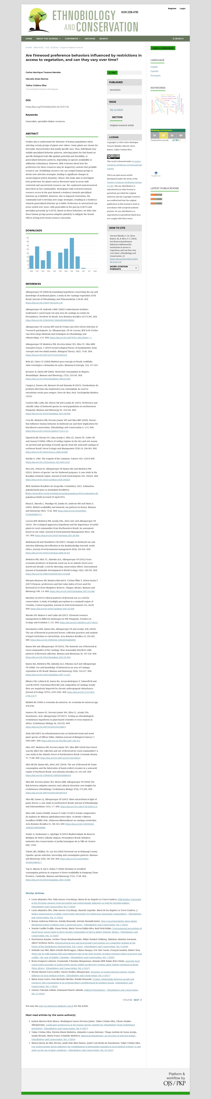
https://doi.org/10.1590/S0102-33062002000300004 (50, 320)
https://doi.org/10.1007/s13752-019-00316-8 (46, 355)
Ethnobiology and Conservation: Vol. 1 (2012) (106, 924)
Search (103, 38)
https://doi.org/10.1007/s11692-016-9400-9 (46, 727)
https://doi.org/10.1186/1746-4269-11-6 (78, 806)
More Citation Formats (119, 267)
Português (155, 75)
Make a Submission (163, 48)
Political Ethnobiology (95, 990)
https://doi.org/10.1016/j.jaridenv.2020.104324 (48, 479)
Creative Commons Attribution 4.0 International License (124, 165)
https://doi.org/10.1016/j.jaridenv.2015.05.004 (52, 608)
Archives (90, 38)
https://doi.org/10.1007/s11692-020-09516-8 (46, 792)
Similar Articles (35, 893)
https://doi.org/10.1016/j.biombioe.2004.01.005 (48, 378)
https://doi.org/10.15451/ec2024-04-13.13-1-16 (47, 107)
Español (154, 71)
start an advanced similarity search (56, 1006)
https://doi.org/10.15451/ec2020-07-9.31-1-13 (47, 431)
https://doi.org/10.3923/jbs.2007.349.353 (61, 740)
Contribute (72, 38)
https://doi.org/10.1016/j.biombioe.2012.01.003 (48, 657)
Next (136, 1000)
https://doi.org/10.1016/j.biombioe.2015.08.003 (48, 413)
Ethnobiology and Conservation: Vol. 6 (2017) (68, 968)
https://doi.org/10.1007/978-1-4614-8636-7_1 (71, 337)
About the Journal (47, 38)
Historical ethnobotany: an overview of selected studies (108, 1035)
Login (182, 8)
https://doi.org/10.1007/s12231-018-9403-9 (60, 758)
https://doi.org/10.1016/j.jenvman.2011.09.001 (57, 535)
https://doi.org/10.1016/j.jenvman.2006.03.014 (48, 552)
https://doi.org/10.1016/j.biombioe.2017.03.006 (72, 591)
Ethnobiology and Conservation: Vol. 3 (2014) (53, 1039)
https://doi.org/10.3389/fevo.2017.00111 (79, 622)
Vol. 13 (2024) (51, 47)
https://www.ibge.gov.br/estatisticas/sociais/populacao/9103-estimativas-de (62, 493)
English (154, 66)
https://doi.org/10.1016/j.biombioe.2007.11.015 (48, 674)
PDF (113, 73)
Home (29, 38)
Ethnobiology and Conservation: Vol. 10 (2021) (90, 1050)
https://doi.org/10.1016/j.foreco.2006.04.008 (47, 452)
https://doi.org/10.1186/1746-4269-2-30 (44, 302)
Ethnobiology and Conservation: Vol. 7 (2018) (92, 957)
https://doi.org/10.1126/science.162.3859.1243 (48, 462)
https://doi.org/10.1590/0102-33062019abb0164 (48, 775)
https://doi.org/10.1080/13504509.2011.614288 (48, 573)
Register (172, 8)
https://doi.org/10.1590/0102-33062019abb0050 (53, 639)
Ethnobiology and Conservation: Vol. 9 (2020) (53, 906)
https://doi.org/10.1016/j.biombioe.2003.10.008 (48, 879)
